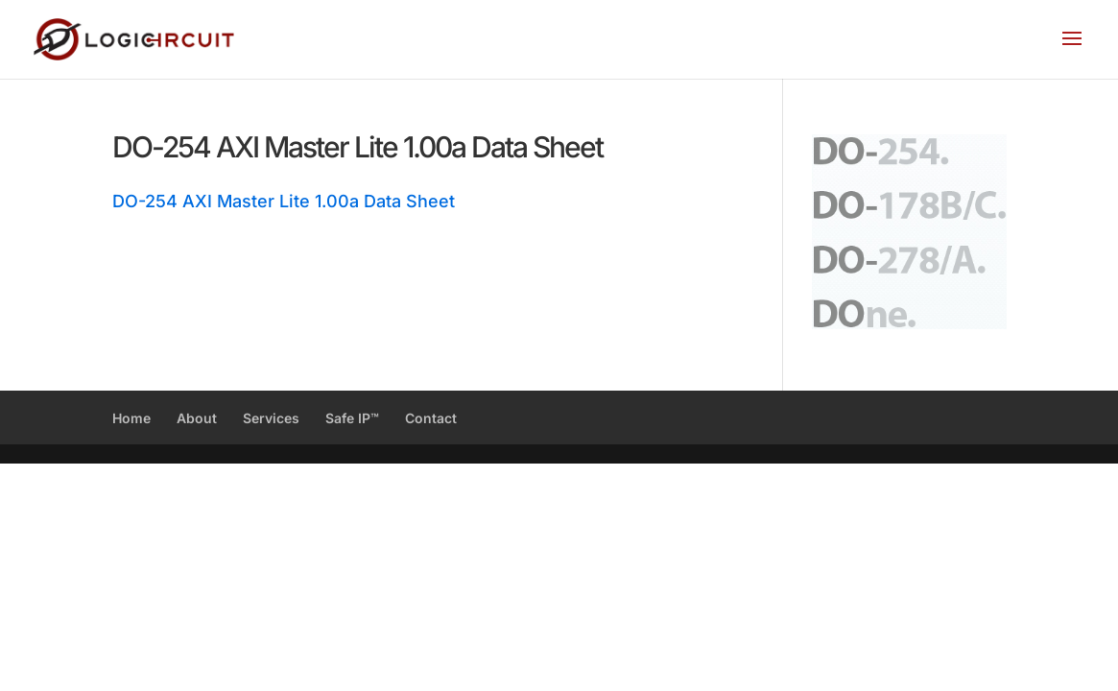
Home (131, 418)
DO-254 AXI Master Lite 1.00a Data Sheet (283, 201)
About (197, 418)
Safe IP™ (352, 418)
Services (271, 418)
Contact (431, 418)
